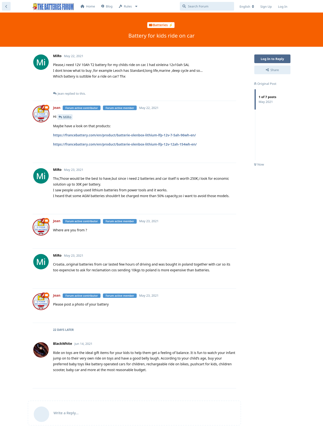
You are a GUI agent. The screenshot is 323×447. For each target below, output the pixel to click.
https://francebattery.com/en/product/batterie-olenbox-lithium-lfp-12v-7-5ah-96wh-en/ (124, 135)
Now (259, 164)
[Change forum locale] (246, 6)
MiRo (67, 117)
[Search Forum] (207, 6)
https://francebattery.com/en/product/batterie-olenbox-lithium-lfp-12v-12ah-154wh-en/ (125, 144)
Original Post (265, 83)
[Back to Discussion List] (6, 6)
